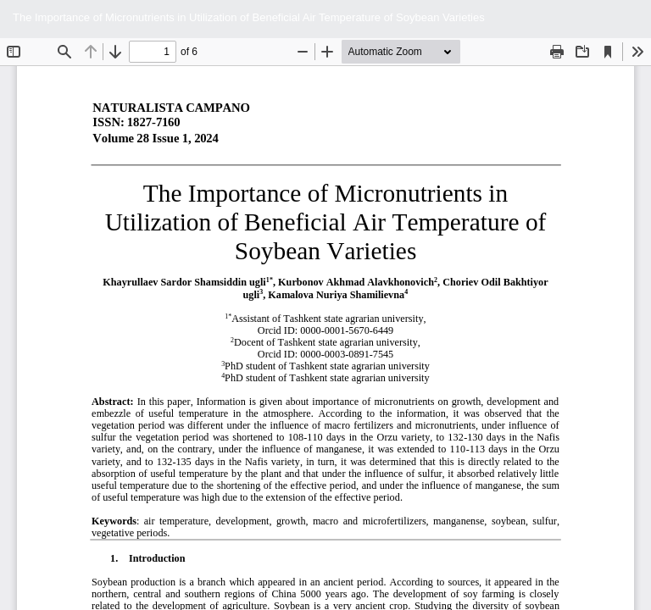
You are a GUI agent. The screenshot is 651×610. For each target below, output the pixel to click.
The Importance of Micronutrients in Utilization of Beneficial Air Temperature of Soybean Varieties (249, 17)
